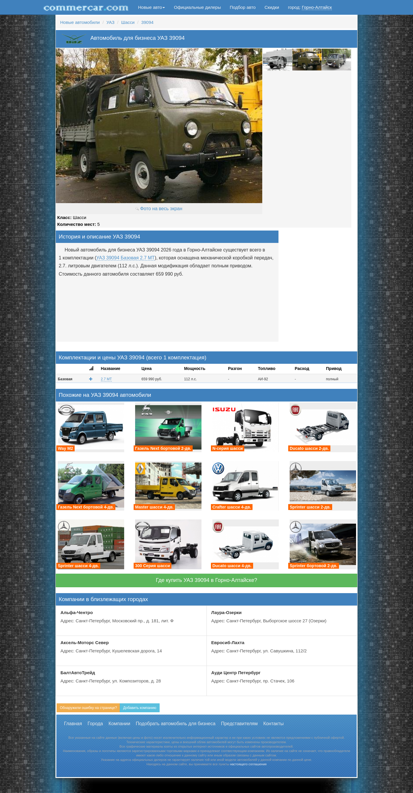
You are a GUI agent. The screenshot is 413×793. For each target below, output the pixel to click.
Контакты (273, 723)
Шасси (128, 22)
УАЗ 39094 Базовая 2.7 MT (125, 257)
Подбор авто (243, 7)
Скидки (272, 7)
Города (95, 723)
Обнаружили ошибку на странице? (88, 708)
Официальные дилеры (197, 7)
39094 (147, 22)
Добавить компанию (139, 708)
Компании (119, 723)
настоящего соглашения (248, 764)
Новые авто (151, 7)
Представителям (239, 723)
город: (310, 7)
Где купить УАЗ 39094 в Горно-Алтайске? (206, 580)
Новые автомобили (80, 22)
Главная (73, 723)
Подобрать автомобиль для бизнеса (175, 723)
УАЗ (110, 22)
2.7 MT (106, 379)
